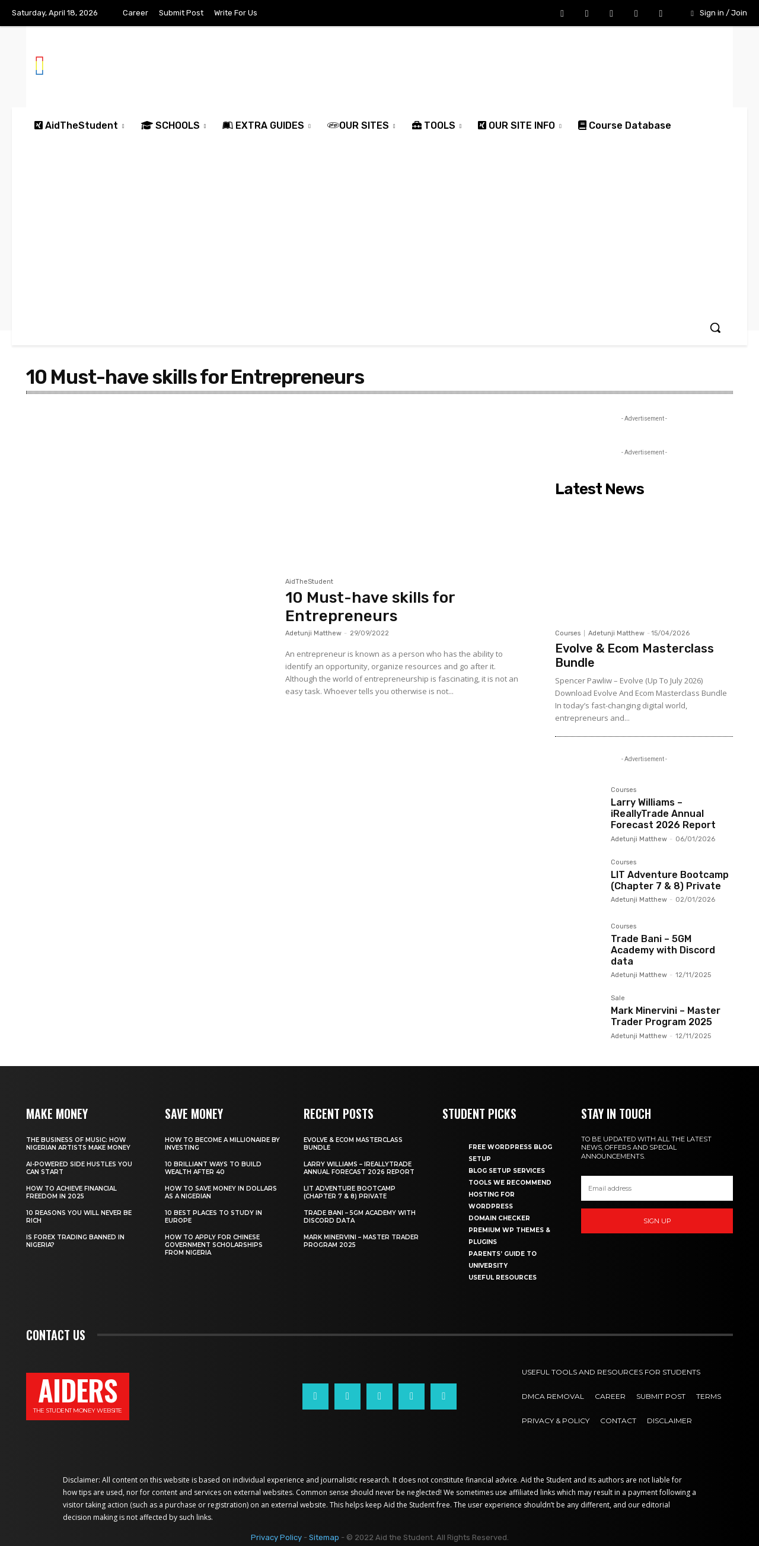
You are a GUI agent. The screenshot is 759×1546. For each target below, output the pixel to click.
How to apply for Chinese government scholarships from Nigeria (214, 1244)
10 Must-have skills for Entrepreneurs (370, 607)
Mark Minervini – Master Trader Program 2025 (665, 1016)
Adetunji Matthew (313, 633)
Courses (568, 633)
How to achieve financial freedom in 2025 (71, 1192)
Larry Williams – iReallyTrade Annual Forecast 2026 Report (663, 814)
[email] (657, 1188)
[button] (715, 327)
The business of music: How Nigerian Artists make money (78, 1143)
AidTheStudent (309, 582)
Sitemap (324, 1537)
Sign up (657, 1221)
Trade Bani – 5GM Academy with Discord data (663, 950)
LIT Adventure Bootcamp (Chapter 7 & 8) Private (670, 880)
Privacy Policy (276, 1537)
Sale (618, 998)
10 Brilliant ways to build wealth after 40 (213, 1168)
